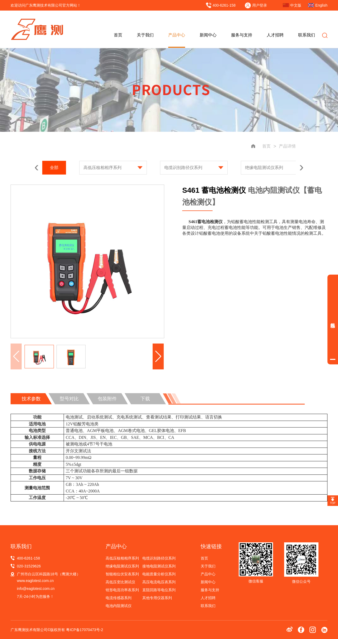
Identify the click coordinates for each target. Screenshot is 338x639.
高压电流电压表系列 (159, 582)
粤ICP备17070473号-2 (84, 630)
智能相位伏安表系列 (122, 574)
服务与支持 (241, 35)
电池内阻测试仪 (119, 606)
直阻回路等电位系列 (159, 590)
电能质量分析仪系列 (159, 574)
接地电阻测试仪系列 (159, 566)
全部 (54, 167)
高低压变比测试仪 (120, 582)
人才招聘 (275, 35)
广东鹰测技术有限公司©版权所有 (38, 630)
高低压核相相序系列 (102, 167)
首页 (118, 35)
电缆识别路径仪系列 (183, 167)
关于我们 (145, 35)
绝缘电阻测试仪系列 (264, 167)
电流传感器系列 (119, 598)
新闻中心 (208, 35)
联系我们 (306, 35)
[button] (158, 356)
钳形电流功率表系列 (122, 590)
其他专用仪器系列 (157, 598)
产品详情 (287, 146)
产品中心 (176, 35)
